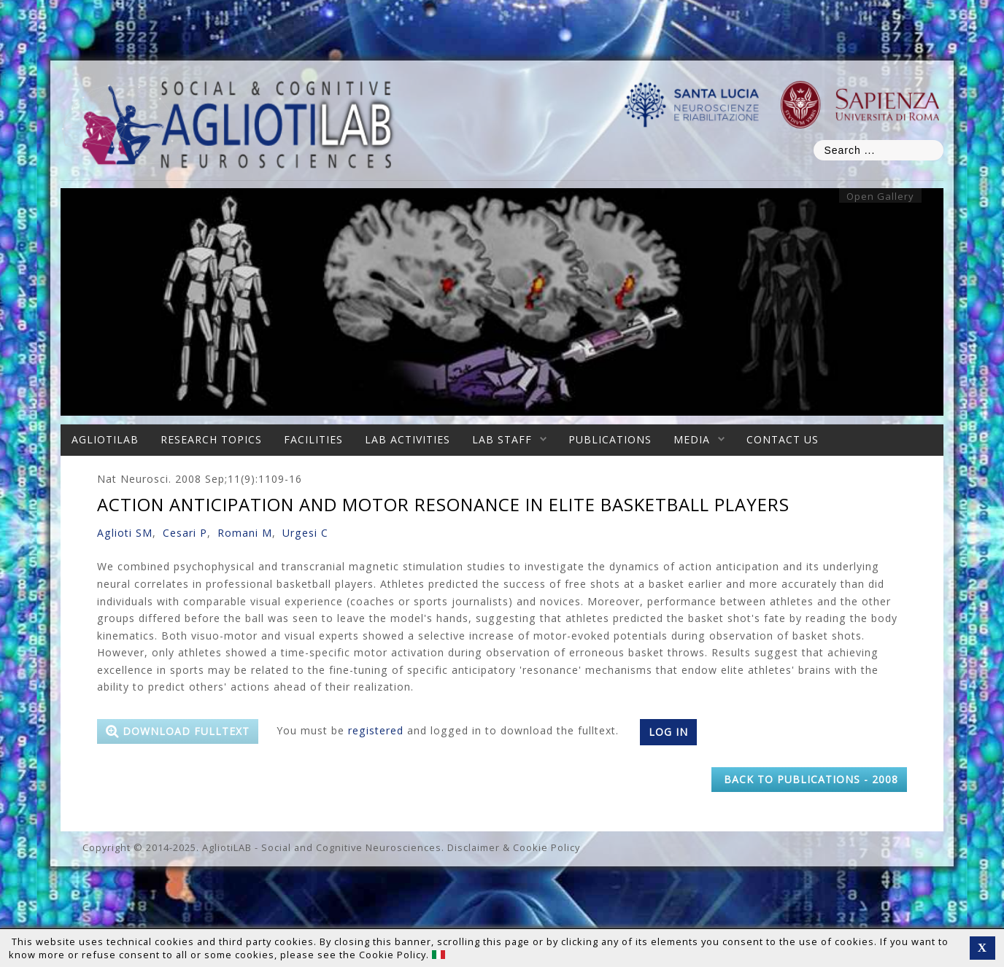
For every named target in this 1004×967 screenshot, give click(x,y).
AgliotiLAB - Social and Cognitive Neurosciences (321, 847)
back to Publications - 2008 (809, 779)
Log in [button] (668, 732)
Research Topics (211, 439)
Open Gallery (880, 196)
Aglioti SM (124, 533)
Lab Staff (502, 439)
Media (691, 439)
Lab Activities (407, 439)
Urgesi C (305, 533)
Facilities (313, 439)
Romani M (244, 533)
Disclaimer (473, 847)
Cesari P (185, 533)
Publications (610, 439)
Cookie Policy (546, 847)
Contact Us (782, 439)
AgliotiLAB (105, 439)
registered (375, 730)
